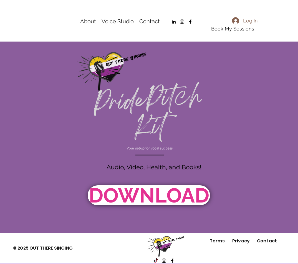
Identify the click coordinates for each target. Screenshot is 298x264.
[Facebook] (190, 21)
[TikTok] (155, 260)
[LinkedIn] (173, 21)
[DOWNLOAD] (149, 195)
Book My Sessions (232, 29)
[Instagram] (182, 21)
